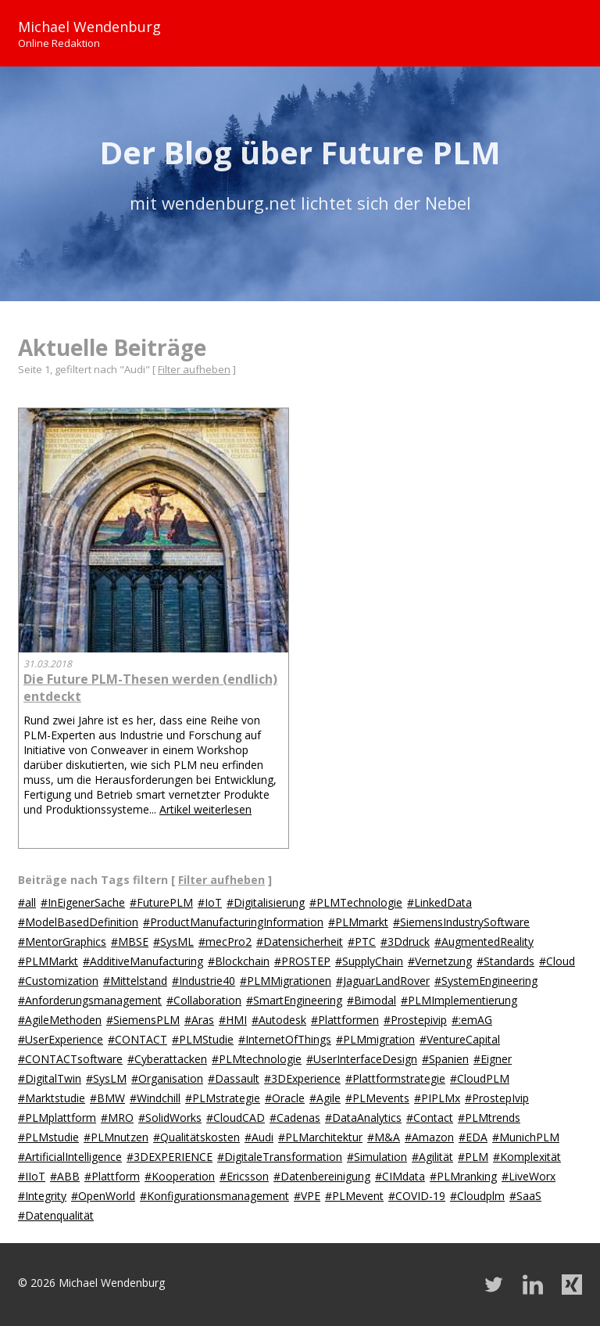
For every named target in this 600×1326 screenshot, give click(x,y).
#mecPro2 (225, 941)
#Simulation (377, 1156)
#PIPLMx (437, 1098)
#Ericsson (244, 1176)
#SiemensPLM (143, 1019)
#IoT (210, 902)
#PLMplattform (57, 1117)
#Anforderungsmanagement (90, 1000)
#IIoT (31, 1176)
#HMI (233, 1019)
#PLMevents (377, 1098)
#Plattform (112, 1176)
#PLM (473, 1156)
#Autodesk (279, 1019)
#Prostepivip (415, 1019)
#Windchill (155, 1098)
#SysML (173, 941)
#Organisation (167, 1078)
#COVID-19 (416, 1195)
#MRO (117, 1117)
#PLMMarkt (48, 961)
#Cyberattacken (167, 1058)
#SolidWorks (170, 1117)
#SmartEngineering (294, 1000)
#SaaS (525, 1195)
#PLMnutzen (116, 1137)
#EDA (473, 1137)
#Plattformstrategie (395, 1078)
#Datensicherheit (299, 941)
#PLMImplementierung (459, 1000)
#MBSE (129, 941)
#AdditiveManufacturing (143, 961)
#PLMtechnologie (257, 1058)
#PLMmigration (375, 1039)
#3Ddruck (405, 941)
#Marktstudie (51, 1098)
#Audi (259, 1137)
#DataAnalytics (363, 1117)
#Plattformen (345, 1019)
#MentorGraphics (62, 941)
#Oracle (285, 1098)
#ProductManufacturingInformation (233, 922)
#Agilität (432, 1156)
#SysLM (106, 1078)
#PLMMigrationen (285, 980)
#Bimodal (371, 1000)
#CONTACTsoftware (70, 1058)
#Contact (429, 1117)
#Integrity (42, 1195)
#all (27, 902)
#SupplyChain (369, 961)
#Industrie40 (203, 980)
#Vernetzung (440, 961)
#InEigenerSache (83, 902)
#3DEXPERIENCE (169, 1156)
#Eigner (492, 1058)
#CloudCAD (235, 1117)
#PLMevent (354, 1195)
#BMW (107, 1098)
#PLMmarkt (358, 922)
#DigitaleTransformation (279, 1156)
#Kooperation (180, 1176)
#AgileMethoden (60, 1019)
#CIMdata (400, 1176)
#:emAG (472, 1019)
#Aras (199, 1019)
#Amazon (429, 1137)
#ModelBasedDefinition (78, 922)
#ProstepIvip (497, 1098)
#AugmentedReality (484, 941)
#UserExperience (60, 1039)
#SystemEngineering (486, 980)
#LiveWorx (528, 1176)
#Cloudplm (477, 1195)
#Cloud (557, 961)
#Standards (505, 961)
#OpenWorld (103, 1195)
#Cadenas (295, 1117)
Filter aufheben (194, 369)
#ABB (65, 1176)
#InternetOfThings (284, 1039)
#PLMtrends (489, 1117)
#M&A (383, 1137)
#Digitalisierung (266, 902)
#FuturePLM (161, 902)
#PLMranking (463, 1176)
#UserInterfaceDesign (361, 1058)
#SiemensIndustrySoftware (461, 922)
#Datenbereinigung (321, 1176)
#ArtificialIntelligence (70, 1156)
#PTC (362, 941)
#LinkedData (439, 902)
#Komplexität (527, 1156)
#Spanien (445, 1058)
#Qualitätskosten (196, 1137)
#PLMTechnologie (355, 902)
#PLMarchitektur (320, 1137)
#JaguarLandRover (383, 980)
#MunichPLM (525, 1137)
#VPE (307, 1195)
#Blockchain (239, 961)
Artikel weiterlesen (205, 809)
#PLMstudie (48, 1137)
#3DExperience (302, 1078)
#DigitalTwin (49, 1078)
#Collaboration (203, 1000)
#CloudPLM (479, 1078)
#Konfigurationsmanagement (214, 1195)
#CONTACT (137, 1039)
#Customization (58, 980)
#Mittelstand (135, 980)
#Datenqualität (56, 1215)
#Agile (325, 1098)
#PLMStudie (203, 1039)
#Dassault (233, 1078)
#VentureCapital (460, 1039)
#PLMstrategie (222, 1098)
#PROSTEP (302, 961)
